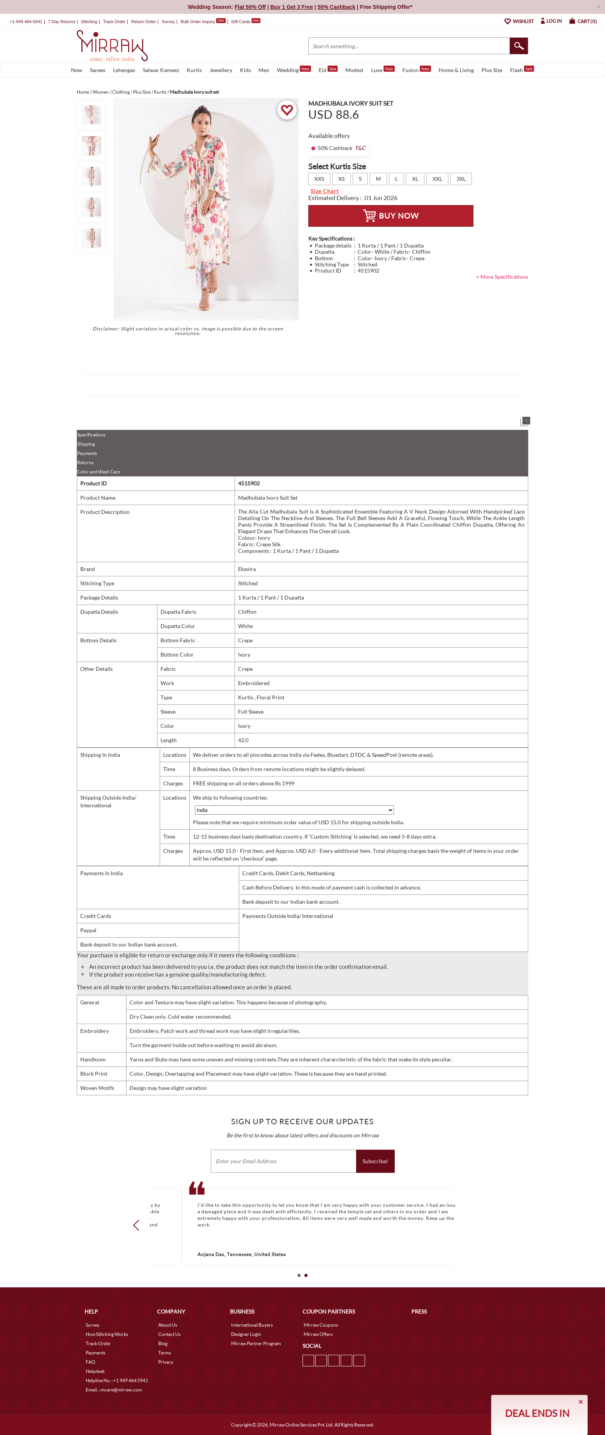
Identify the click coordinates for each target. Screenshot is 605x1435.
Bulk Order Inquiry (198, 21)
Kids (245, 70)
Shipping (86, 444)
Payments (87, 453)
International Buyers (252, 1325)
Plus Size (492, 70)
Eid (328, 69)
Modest (354, 70)
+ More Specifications (502, 276)
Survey (168, 21)
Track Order (114, 21)
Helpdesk (95, 1371)
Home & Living (456, 70)
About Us (167, 1325)
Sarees (97, 70)
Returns (85, 462)
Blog (162, 1343)
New (76, 70)
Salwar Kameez (161, 70)
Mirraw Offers (318, 1334)
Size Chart (325, 191)
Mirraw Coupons (321, 1325)
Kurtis (194, 70)
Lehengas (124, 70)
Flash (522, 69)
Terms (164, 1353)
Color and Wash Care (98, 472)
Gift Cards (245, 21)
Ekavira (247, 569)
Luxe (383, 69)
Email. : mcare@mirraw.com (114, 1390)
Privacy (165, 1362)
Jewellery (221, 70)
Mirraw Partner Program (256, 1343)
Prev (138, 1225)
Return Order (143, 21)
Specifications (91, 435)
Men (264, 70)
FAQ (90, 1362)
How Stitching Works (107, 1334)
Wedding (294, 69)
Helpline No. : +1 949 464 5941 (117, 1380)
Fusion (416, 69)
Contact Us (169, 1334)
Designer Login (246, 1334)
